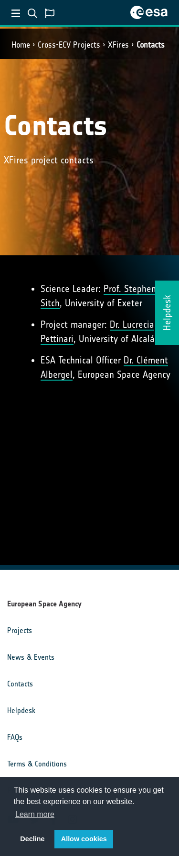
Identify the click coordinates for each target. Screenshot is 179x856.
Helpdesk (21, 710)
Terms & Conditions (37, 763)
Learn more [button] (34, 814)
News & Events (30, 657)
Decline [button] (32, 839)
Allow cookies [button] (84, 839)
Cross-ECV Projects (69, 45)
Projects (19, 630)
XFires (118, 45)
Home (20, 45)
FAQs (14, 737)
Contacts (151, 45)
